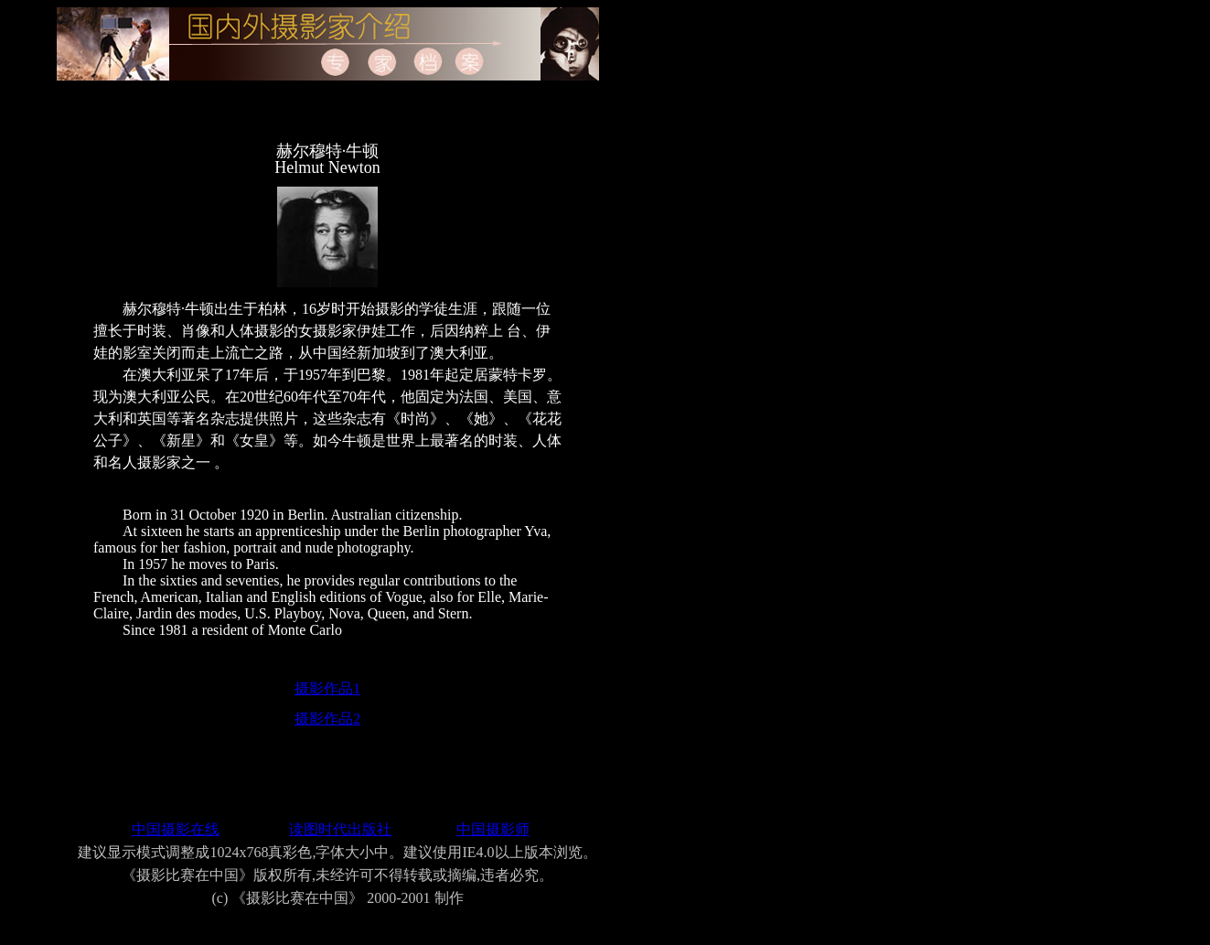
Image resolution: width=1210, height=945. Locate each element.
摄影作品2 (327, 718)
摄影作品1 (327, 688)
